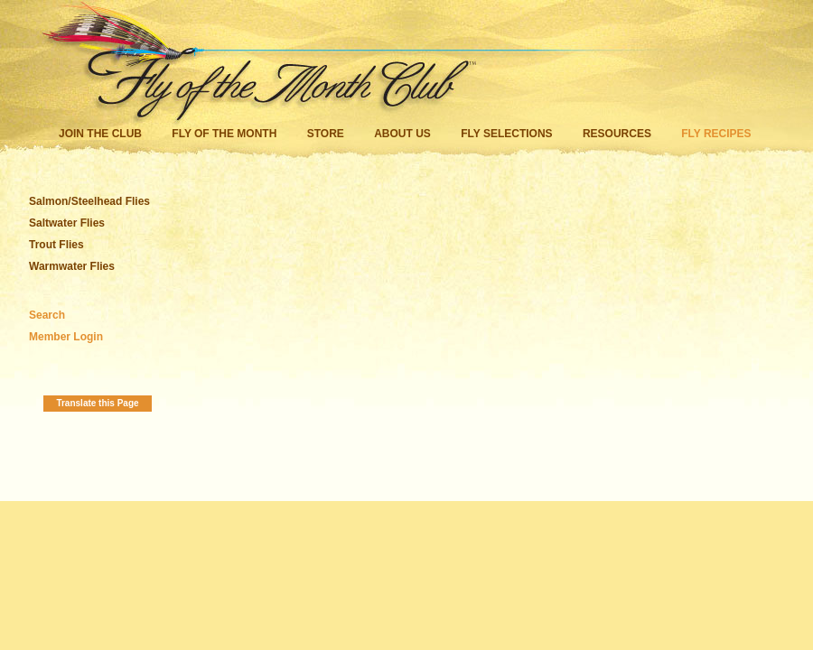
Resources (617, 133)
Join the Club (100, 133)
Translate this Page (97, 403)
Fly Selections (508, 133)
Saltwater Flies (67, 223)
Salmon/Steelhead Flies (89, 201)
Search (47, 315)
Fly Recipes (716, 133)
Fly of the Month (224, 133)
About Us (402, 133)
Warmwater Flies (72, 266)
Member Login (66, 336)
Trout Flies (56, 244)
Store (325, 133)
